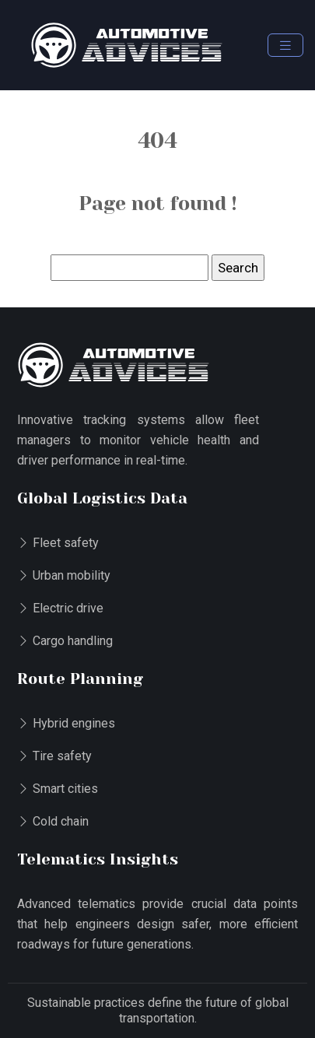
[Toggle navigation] (285, 45)
